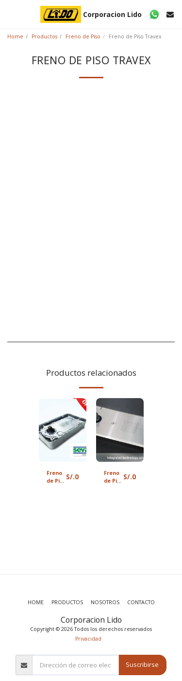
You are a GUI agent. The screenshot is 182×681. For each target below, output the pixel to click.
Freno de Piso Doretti (113, 477)
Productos (44, 36)
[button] (10, 14)
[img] (62, 430)
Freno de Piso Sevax (56, 477)
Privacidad (88, 638)
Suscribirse (142, 664)
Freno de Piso (83, 36)
